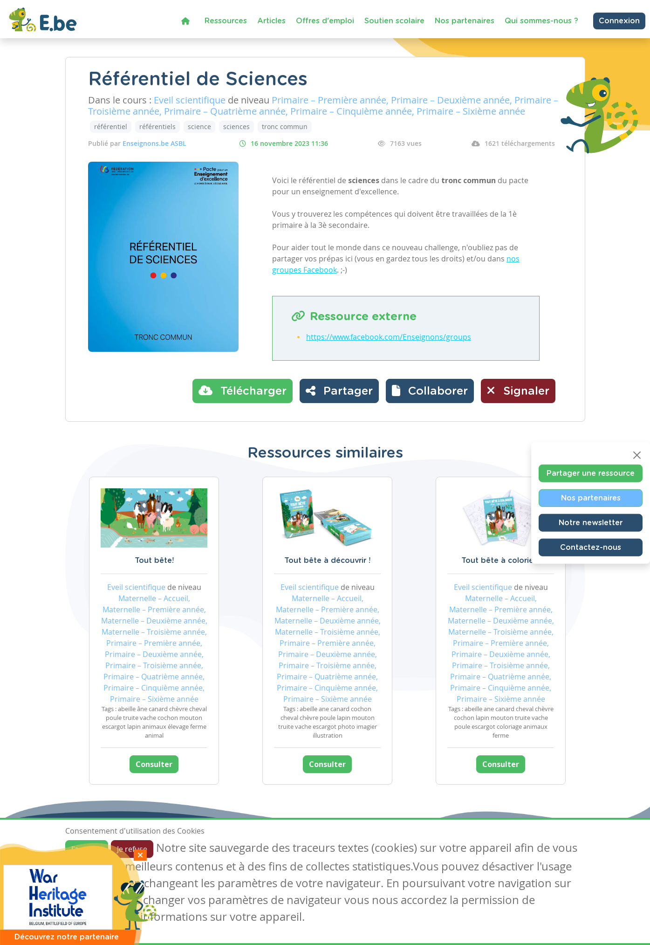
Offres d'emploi (325, 21)
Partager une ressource (591, 473)
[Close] (637, 455)
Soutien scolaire (394, 21)
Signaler (518, 390)
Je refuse (132, 849)
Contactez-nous (590, 547)
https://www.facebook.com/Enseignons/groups (388, 337)
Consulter (154, 764)
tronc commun (285, 126)
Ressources (226, 21)
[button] (430, 391)
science (199, 126)
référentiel (110, 126)
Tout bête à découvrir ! (327, 560)
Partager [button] (339, 390)
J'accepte (86, 849)
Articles (271, 21)
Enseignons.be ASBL (154, 143)
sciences (236, 126)
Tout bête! (154, 560)
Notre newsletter (591, 523)
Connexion (619, 21)
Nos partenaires (464, 21)
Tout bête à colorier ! (501, 560)
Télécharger (242, 390)
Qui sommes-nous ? (541, 21)
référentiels (157, 126)
